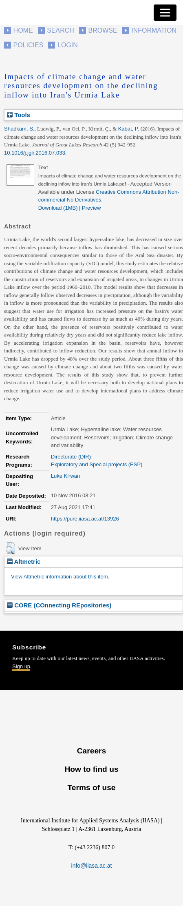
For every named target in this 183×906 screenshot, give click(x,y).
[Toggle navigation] (165, 12)
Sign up (21, 666)
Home (23, 30)
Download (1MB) (58, 208)
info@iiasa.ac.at (91, 865)
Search (60, 30)
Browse (102, 30)
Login (67, 45)
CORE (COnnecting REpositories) (59, 605)
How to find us (91, 769)
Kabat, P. (128, 129)
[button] (10, 548)
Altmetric (23, 561)
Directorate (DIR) (71, 457)
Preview (91, 208)
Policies (28, 45)
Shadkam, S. (19, 129)
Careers (91, 751)
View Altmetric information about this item (59, 577)
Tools (18, 114)
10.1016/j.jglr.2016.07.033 (34, 153)
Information (153, 30)
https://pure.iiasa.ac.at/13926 (85, 519)
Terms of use (91, 787)
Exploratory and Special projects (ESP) (97, 464)
